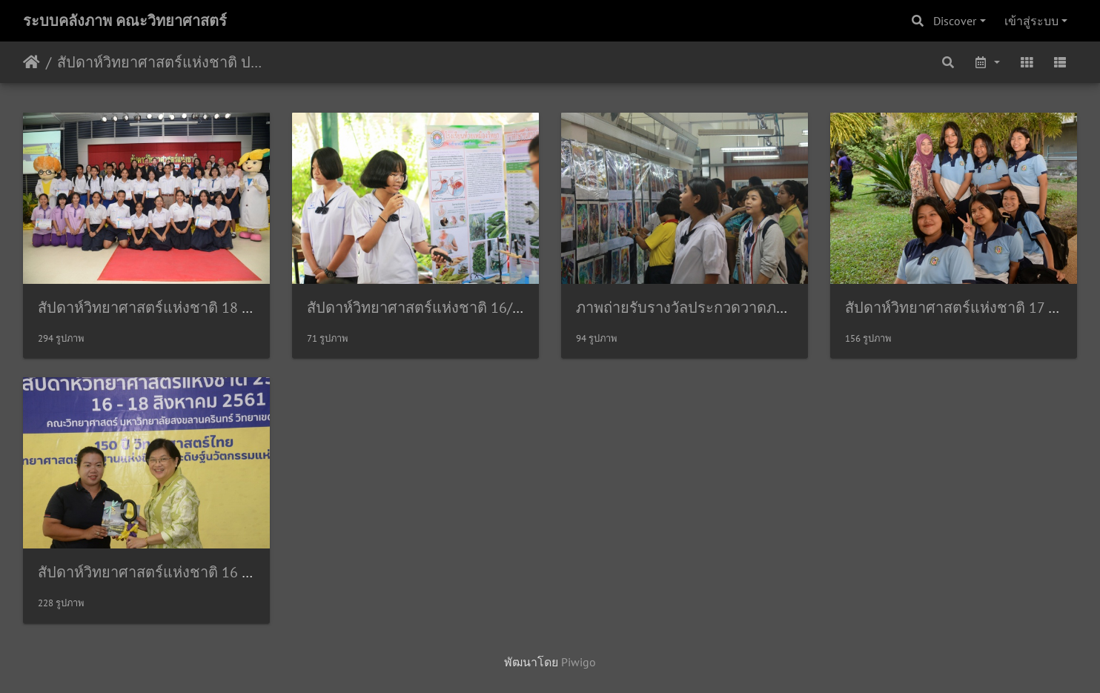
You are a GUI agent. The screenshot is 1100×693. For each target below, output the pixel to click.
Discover (954, 20)
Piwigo (578, 661)
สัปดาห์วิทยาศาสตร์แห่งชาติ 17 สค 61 (966, 307)
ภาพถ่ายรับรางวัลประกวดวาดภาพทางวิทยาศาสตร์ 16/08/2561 (777, 307)
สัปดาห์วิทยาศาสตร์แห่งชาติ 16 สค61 (157, 572)
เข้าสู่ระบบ (1031, 20)
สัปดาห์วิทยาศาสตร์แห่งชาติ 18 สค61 (157, 307)
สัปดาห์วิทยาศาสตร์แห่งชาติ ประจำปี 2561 (159, 62)
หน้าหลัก (31, 62)
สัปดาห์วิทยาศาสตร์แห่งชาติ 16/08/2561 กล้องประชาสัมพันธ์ (501, 307)
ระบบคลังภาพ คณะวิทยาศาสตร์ (125, 20)
